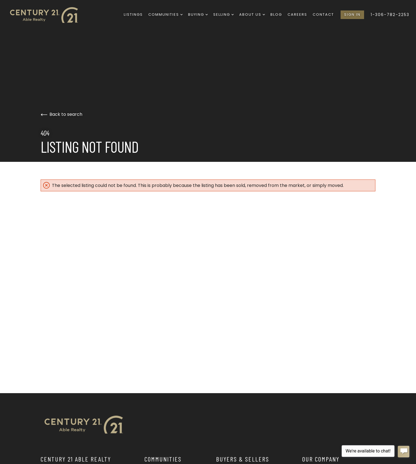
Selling (223, 14)
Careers (297, 14)
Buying (198, 14)
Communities (165, 14)
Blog (276, 14)
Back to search (61, 114)
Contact (323, 14)
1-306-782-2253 (390, 14)
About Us (252, 14)
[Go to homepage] (48, 15)
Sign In (352, 14)
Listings (133, 14)
